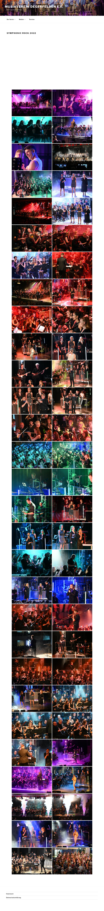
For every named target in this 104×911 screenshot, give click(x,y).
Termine (31, 19)
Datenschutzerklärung (13, 897)
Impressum (10, 894)
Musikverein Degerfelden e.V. (34, 6)
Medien (22, 19)
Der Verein (11, 19)
